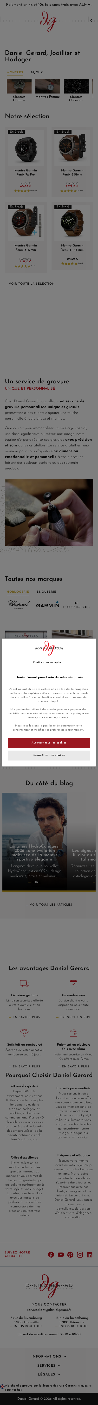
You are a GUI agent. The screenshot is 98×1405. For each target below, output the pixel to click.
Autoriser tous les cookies (49, 743)
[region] (49, 702)
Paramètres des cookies (49, 755)
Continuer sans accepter (47, 662)
